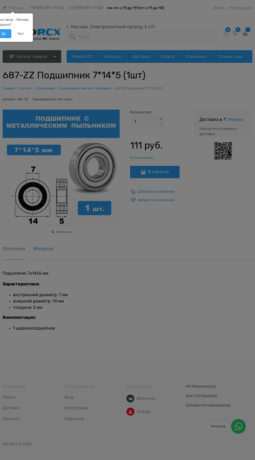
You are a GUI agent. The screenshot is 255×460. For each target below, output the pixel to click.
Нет (20, 34)
